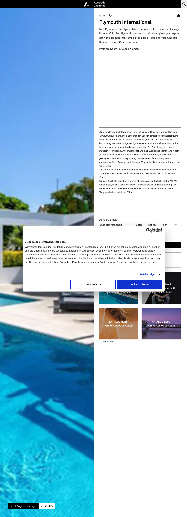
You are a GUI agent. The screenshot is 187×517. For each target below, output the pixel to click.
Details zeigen (148, 274)
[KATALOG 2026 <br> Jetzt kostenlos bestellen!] (118, 323)
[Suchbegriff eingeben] (184, 4)
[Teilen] (178, 15)
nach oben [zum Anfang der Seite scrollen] (108, 341)
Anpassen (93, 284)
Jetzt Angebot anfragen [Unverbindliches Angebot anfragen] (23, 506)
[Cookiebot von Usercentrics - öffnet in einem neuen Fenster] (148, 230)
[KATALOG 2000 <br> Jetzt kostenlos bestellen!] (161, 323)
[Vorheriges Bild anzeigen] (3, 258)
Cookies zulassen (139, 284)
